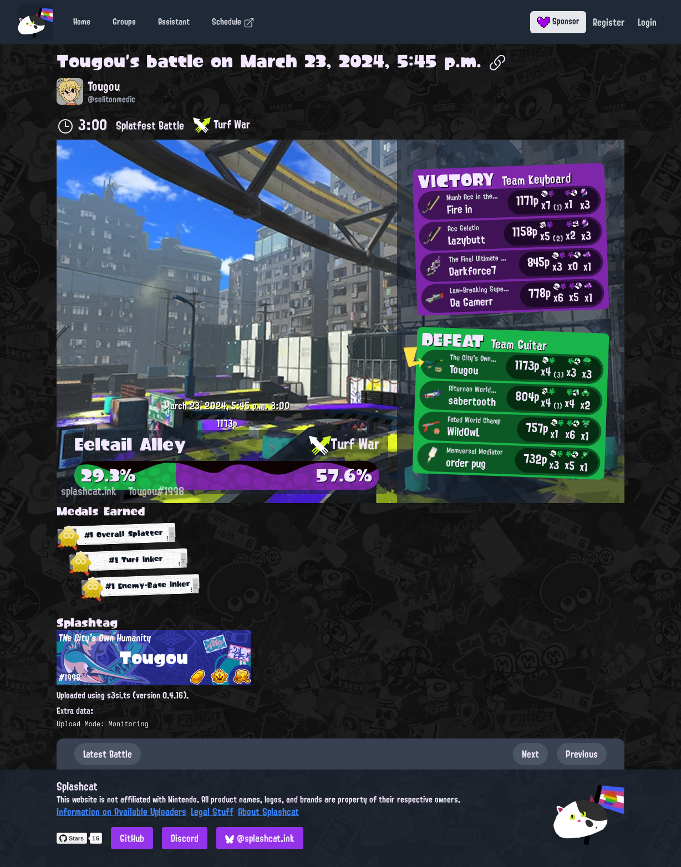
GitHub (132, 838)
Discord (185, 838)
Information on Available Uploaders (121, 811)
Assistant (174, 21)
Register (608, 22)
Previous (582, 754)
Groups (124, 21)
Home (81, 21)
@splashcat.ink (259, 838)
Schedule (233, 21)
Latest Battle (107, 754)
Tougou (91, 61)
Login (647, 22)
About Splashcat (268, 811)
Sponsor (558, 21)
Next (530, 754)
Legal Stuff (212, 811)
